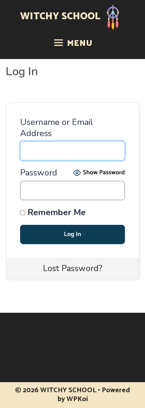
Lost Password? (72, 268)
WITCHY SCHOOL (60, 16)
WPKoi (77, 399)
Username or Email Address (56, 128)
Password (38, 173)
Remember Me (53, 212)
